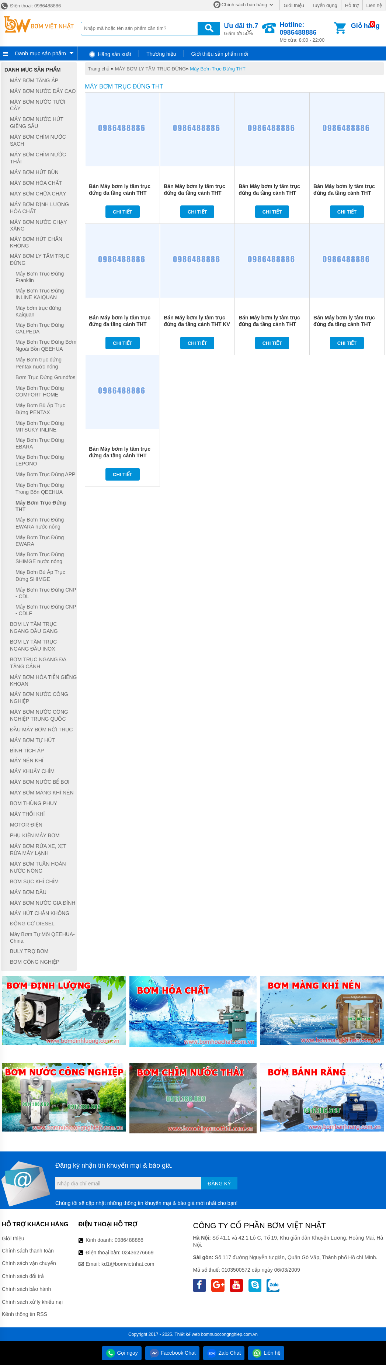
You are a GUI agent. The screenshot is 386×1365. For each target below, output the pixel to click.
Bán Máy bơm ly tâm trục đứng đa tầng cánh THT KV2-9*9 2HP (119, 324)
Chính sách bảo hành (26, 1289)
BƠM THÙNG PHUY (33, 803)
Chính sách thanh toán (28, 1251)
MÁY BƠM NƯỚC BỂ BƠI (39, 782)
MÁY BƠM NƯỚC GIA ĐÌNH (42, 903)
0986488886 (129, 1240)
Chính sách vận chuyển (29, 1263)
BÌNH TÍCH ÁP (27, 750)
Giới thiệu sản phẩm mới (219, 54)
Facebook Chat (172, 1353)
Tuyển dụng (324, 5)
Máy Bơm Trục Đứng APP (45, 474)
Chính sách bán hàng (244, 4)
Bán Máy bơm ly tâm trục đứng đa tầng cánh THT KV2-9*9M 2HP (269, 324)
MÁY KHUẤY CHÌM (32, 771)
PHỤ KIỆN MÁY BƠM (35, 835)
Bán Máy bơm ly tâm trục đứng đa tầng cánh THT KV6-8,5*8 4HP (119, 192)
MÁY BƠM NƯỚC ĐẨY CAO (43, 91)
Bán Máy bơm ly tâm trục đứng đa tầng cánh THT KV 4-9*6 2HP (197, 324)
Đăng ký (219, 1183)
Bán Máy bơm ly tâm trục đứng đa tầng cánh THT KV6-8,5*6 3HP (194, 192)
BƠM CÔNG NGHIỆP (34, 962)
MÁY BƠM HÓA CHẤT (36, 183)
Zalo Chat (224, 1353)
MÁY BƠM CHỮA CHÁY (38, 194)
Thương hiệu (161, 54)
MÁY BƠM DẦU (28, 892)
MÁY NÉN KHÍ (27, 761)
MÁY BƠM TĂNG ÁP (34, 80)
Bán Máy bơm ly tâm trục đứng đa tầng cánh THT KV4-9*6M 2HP (344, 324)
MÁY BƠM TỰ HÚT (32, 740)
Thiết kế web (187, 1334)
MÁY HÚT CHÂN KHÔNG (39, 913)
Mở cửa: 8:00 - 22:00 (305, 32)
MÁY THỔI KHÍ (27, 814)
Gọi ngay (121, 1353)
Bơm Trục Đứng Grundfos (45, 377)
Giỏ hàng (365, 26)
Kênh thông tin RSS (24, 1314)
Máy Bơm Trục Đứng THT (217, 69)
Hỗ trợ (352, 5)
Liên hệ (374, 5)
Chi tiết (122, 212)
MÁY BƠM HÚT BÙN (34, 172)
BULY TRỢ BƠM (29, 951)
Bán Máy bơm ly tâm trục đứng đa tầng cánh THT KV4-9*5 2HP (344, 192)
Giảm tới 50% (241, 28)
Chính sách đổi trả (23, 1276)
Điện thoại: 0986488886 (30, 5)
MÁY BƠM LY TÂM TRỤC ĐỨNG (150, 69)
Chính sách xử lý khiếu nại (32, 1302)
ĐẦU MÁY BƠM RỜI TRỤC (41, 729)
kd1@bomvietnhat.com (127, 1264)
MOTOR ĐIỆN (26, 825)
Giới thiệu (294, 5)
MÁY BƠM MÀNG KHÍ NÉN (42, 793)
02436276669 (138, 1252)
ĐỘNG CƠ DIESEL (32, 923)
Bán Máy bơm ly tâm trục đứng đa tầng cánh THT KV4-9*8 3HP (269, 192)
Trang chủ (98, 69)
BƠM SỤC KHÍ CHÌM (34, 881)
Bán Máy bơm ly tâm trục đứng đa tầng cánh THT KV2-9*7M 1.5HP (119, 455)
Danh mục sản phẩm (40, 53)
